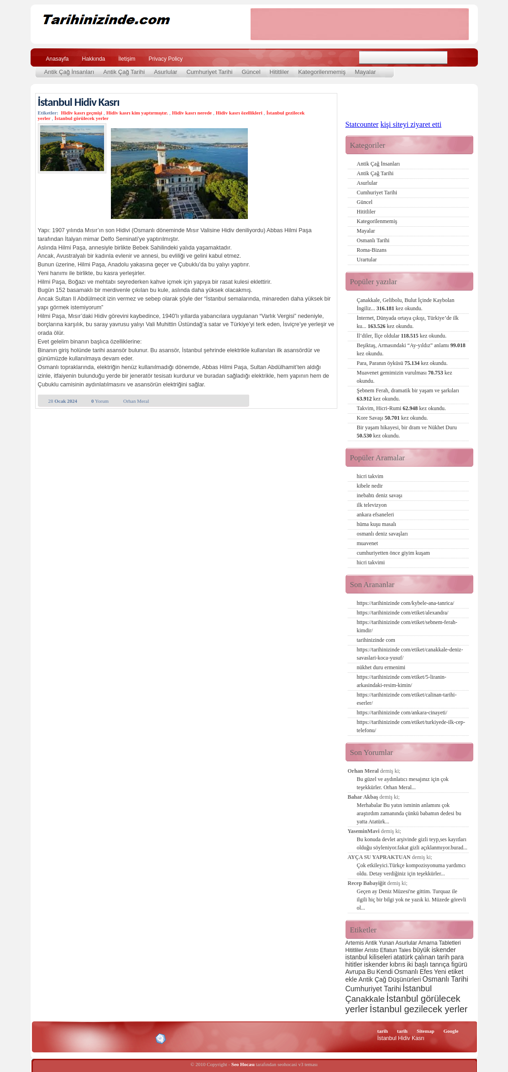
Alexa (61, 1038)
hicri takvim (370, 476)
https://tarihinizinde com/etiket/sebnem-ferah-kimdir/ (407, 626)
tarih (382, 1031)
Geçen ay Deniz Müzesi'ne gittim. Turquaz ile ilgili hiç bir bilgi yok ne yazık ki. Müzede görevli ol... (411, 899)
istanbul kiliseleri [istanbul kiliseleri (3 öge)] (369, 957)
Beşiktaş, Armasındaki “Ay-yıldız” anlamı (411, 349)
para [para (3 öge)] (457, 957)
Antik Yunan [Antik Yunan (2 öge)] (379, 943)
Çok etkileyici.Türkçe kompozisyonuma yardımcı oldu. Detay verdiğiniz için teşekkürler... (411, 869)
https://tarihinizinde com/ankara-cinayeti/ (402, 712)
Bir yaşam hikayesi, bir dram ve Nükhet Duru (407, 431)
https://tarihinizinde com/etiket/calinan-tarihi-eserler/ (407, 699)
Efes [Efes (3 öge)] (425, 971)
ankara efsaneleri (375, 514)
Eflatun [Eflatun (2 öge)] (388, 950)
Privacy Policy (166, 59)
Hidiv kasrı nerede (192, 112)
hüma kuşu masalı (377, 524)
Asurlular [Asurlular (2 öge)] (406, 943)
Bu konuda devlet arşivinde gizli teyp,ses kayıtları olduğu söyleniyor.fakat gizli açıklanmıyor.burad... (412, 843)
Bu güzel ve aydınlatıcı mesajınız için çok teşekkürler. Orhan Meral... (403, 783)
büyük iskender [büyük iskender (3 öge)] (434, 949)
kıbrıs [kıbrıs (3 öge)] (397, 964)
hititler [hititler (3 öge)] (354, 964)
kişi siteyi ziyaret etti (410, 124)
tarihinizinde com (376, 640)
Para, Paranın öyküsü (402, 363)
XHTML (86, 1037)
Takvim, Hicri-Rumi (401, 408)
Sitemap (426, 1031)
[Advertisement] (359, 24)
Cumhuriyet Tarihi (209, 71)
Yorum (100, 401)
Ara (459, 57)
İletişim (126, 59)
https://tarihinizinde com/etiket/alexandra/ (403, 612)
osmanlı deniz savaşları (382, 534)
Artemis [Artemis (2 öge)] (355, 943)
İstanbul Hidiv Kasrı (79, 102)
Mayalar (365, 71)
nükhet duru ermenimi (381, 667)
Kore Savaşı (392, 418)
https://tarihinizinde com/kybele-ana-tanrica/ (406, 603)
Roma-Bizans (372, 250)
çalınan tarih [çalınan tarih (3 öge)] (431, 957)
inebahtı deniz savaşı (380, 495)
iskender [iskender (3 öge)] (376, 964)
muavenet (367, 543)
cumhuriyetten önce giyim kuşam (393, 553)
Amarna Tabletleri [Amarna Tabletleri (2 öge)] (439, 943)
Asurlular (165, 71)
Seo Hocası (243, 1064)
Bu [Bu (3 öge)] (371, 971)
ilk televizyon (372, 505)
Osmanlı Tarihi (373, 240)
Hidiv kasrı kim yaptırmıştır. (137, 112)
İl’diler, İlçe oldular (402, 336)
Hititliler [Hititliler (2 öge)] (354, 950)
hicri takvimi (371, 562)
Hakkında (93, 59)
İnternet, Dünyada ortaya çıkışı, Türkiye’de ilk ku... (408, 322)
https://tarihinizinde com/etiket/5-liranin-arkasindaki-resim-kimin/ (401, 681)
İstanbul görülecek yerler (81, 118)
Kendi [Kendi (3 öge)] (385, 971)
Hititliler (279, 71)
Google (451, 1031)
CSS (117, 1038)
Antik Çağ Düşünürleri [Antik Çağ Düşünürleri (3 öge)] (390, 979)
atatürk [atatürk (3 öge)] (403, 957)
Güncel (250, 71)
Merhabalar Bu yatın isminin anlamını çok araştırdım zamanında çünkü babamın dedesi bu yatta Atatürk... (409, 813)
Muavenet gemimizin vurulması (404, 376)
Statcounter (362, 124)
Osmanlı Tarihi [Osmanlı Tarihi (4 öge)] (445, 979)
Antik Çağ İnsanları (69, 71)
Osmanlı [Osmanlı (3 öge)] (406, 971)
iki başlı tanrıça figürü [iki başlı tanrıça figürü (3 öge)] (437, 964)
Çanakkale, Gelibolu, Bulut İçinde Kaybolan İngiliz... (406, 304)
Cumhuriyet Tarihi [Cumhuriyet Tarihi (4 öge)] (373, 989)
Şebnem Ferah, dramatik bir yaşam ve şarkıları (408, 394)
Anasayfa (57, 59)
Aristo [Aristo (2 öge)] (372, 950)
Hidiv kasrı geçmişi (81, 112)
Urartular (367, 259)
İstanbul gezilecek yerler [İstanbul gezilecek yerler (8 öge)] (419, 1009)
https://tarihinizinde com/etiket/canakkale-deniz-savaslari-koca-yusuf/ (410, 653)
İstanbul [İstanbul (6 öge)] (417, 988)
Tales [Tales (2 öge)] (404, 950)
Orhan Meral (136, 401)
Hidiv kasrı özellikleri (239, 112)
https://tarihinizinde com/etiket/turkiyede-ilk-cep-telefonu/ (411, 726)
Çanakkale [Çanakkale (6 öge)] (365, 999)
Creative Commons (47, 1038)
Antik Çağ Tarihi (124, 71)
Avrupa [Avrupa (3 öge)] (356, 971)
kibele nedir (370, 486)
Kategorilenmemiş (322, 71)
